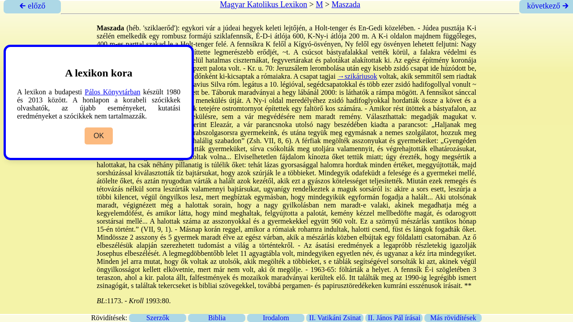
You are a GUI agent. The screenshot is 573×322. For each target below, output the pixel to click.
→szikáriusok (357, 76)
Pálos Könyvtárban (112, 92)
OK (99, 136)
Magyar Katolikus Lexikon (263, 4)
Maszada (346, 4)
